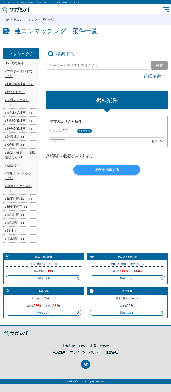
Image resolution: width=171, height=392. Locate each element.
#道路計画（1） (16, 214)
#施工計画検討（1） (19, 198)
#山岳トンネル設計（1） (18, 188)
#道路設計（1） (16, 222)
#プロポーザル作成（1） (18, 73)
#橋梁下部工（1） (18, 206)
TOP (6, 20)
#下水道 (84, 130)
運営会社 (112, 352)
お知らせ (68, 346)
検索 (159, 65)
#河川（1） (13, 230)
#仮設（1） (13, 165)
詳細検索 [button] (152, 75)
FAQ (82, 346)
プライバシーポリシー (85, 352)
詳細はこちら (43, 278)
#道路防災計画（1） (19, 112)
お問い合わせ (99, 346)
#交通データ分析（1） (17, 102)
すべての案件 (14, 63)
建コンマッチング (25, 20)
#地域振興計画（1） (19, 84)
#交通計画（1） (16, 144)
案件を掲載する (106, 169)
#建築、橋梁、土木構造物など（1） (20, 154)
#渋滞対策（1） (16, 136)
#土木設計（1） (16, 238)
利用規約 (59, 352)
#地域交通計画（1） (19, 120)
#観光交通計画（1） (19, 128)
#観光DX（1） (15, 92)
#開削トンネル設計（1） (18, 175)
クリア (57, 142)
